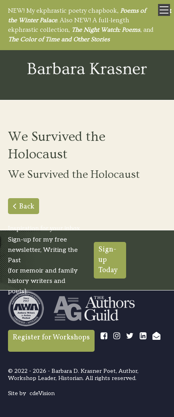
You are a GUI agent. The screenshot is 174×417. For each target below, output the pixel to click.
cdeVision (42, 393)
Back (26, 207)
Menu (164, 10)
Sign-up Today (108, 260)
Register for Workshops (51, 338)
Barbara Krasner (87, 69)
